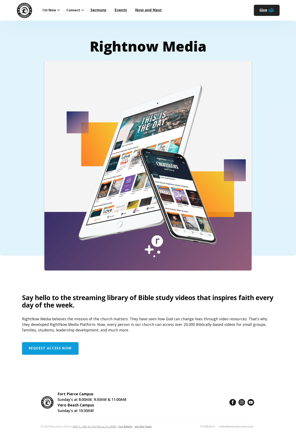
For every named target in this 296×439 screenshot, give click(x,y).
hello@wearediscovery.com (236, 426)
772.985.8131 (207, 426)
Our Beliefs (125, 426)
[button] (50, 10)
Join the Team (143, 426)
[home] (24, 10)
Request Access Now (50, 348)
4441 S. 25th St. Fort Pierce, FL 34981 (94, 426)
